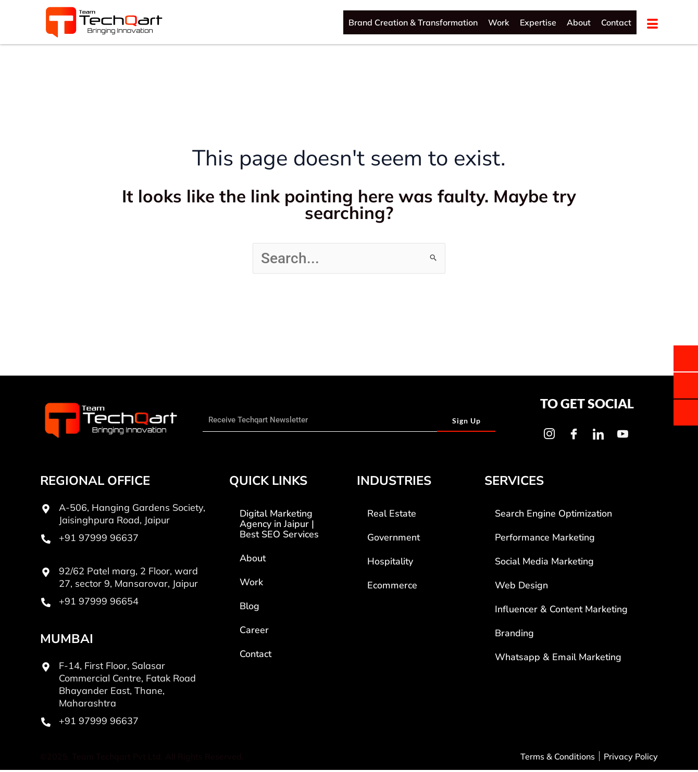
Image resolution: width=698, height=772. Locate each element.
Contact (616, 22)
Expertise (538, 22)
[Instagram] (549, 436)
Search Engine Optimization (553, 515)
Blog (249, 608)
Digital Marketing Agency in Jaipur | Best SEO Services (279, 526)
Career (254, 632)
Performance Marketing (545, 539)
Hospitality (390, 563)
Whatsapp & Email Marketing (558, 659)
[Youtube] (622, 436)
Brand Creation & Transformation (413, 22)
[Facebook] (573, 436)
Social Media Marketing (544, 563)
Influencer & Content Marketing (561, 611)
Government (393, 539)
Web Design (521, 587)
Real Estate (391, 515)
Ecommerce (392, 587)
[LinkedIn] (598, 436)
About (579, 22)
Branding (514, 635)
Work (498, 22)
